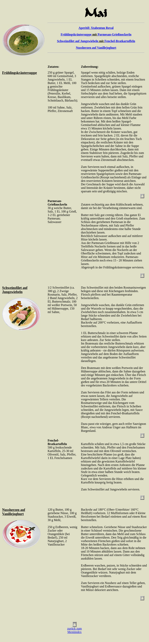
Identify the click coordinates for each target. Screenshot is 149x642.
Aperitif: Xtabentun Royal (96, 27)
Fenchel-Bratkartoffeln (119, 41)
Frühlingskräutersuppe (76, 34)
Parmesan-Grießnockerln (114, 34)
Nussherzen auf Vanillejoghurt (96, 47)
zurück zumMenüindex (74, 630)
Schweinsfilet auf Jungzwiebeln (77, 41)
